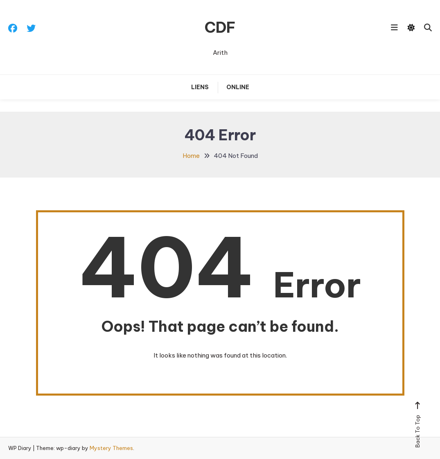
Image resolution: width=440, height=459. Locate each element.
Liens (200, 87)
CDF (220, 27)
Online (237, 87)
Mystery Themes (111, 448)
